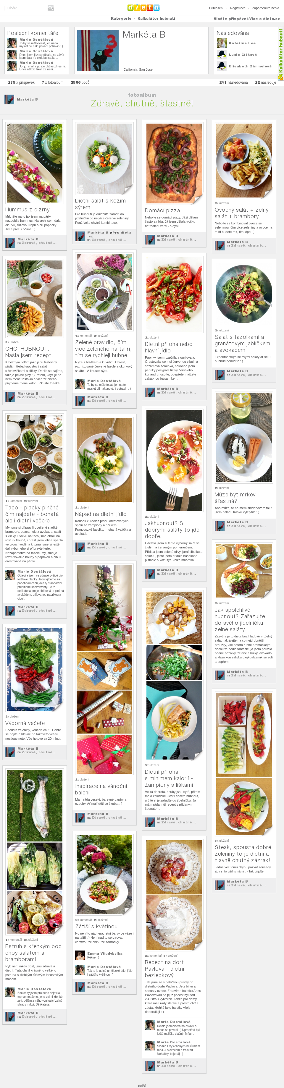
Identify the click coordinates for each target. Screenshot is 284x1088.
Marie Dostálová (36, 40)
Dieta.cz (144, 7)
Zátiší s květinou (96, 926)
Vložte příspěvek (231, 19)
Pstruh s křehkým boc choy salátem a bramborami (33, 952)
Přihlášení (216, 8)
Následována (233, 33)
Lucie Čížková (243, 55)
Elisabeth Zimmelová (250, 66)
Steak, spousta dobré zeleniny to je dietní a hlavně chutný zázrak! (243, 853)
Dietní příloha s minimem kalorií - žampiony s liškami (169, 778)
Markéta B (27, 99)
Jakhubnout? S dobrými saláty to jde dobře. (172, 529)
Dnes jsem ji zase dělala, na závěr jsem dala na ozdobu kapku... (42, 56)
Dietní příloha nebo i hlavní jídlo (170, 347)
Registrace (238, 8)
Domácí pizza (162, 210)
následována (233, 82)
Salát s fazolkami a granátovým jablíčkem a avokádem (242, 343)
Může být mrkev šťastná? (235, 497)
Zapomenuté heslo (265, 8)
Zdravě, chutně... (39, 243)
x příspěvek (21, 82)
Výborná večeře (25, 723)
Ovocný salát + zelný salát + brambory (242, 213)
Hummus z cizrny (27, 209)
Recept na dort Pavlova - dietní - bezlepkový (166, 968)
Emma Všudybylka (105, 953)
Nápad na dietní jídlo (101, 514)
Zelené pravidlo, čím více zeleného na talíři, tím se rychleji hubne (103, 348)
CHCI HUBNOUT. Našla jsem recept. (29, 352)
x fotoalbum (53, 82)
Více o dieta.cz (264, 19)
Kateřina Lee (242, 43)
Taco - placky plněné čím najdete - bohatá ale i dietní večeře (32, 514)
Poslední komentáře (32, 33)
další (142, 1086)
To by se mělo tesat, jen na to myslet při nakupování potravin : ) (41, 45)
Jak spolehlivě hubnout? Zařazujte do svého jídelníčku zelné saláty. (240, 619)
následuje (265, 82)
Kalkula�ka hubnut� (280, 54)
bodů (80, 82)
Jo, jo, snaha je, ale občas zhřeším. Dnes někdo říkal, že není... (43, 68)
